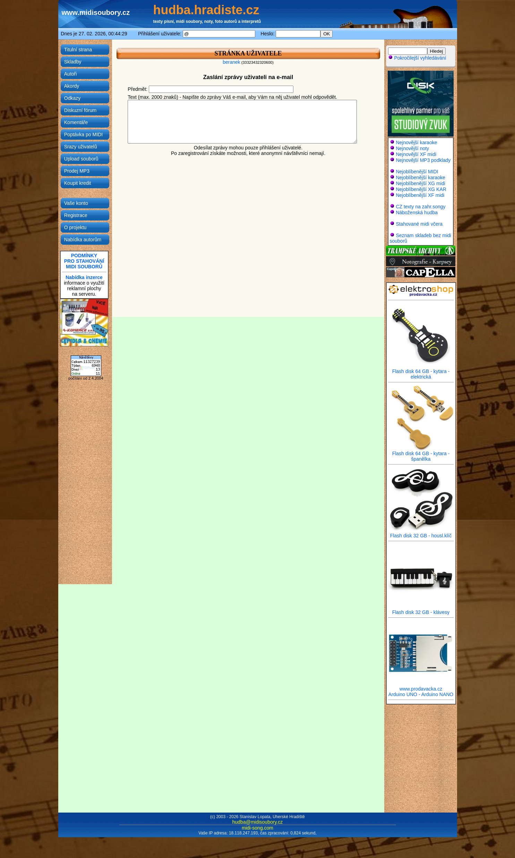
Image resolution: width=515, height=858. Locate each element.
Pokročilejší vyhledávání (417, 58)
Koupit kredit (77, 183)
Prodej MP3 (76, 171)
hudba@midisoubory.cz (257, 822)
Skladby (72, 61)
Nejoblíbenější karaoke (420, 177)
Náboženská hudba (417, 212)
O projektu (75, 227)
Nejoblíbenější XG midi (420, 183)
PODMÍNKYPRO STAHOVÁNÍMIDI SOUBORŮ (84, 261)
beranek (231, 62)
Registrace (75, 215)
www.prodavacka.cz (421, 687)
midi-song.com (257, 828)
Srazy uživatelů (80, 146)
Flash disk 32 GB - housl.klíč (421, 533)
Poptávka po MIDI (83, 134)
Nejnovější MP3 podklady (423, 160)
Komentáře (76, 122)
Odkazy (72, 98)
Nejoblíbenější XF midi (420, 195)
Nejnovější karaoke (416, 142)
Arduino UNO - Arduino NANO (421, 694)
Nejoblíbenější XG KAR (421, 189)
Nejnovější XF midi (416, 154)
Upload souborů (81, 159)
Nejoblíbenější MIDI (417, 171)
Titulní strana (78, 49)
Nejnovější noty (412, 148)
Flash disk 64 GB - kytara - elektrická (421, 372)
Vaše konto (76, 203)
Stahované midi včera (419, 224)
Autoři (70, 74)
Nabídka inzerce (84, 277)
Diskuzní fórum (80, 110)
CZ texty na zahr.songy (420, 206)
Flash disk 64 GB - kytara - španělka (421, 454)
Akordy (71, 86)
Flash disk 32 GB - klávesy (421, 610)
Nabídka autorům (82, 239)
